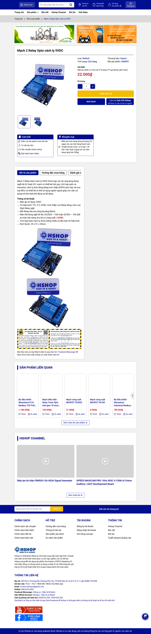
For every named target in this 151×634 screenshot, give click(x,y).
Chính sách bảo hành (24, 530)
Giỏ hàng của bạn (85, 534)
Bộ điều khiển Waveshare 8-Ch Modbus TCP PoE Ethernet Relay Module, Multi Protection (27, 402)
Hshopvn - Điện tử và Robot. (44, 595)
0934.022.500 (57, 598)
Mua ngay (91, 102)
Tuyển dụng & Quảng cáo (119, 538)
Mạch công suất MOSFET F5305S (74, 401)
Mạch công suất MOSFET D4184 (97, 401)
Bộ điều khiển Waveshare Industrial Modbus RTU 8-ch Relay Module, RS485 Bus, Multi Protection (122, 402)
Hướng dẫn (103, 5)
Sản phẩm (32, 12)
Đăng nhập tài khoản (86, 530)
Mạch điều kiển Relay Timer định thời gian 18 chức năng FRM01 (50, 402)
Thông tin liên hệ (53, 530)
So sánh (32, 414)
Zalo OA (53, 352)
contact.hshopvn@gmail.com (32, 587)
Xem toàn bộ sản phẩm (75, 422)
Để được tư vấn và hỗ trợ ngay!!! (120, 101)
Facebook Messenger (67, 352)
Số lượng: (81, 81)
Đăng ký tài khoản (85, 526)
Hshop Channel (59, 12)
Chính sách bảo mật (23, 538)
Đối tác (72, 12)
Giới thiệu (83, 12)
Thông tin (90, 5)
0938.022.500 (44, 598)
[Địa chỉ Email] (38, 509)
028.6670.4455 (27, 589)
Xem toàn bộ (75, 495)
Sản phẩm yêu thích (55, 534)
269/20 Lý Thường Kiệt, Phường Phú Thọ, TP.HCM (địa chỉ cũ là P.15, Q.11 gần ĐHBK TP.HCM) (59, 581)
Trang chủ (19, 12)
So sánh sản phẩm (54, 538)
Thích (22, 414)
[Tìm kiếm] (77, 4)
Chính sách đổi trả (22, 534)
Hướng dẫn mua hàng (56, 526)
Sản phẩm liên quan (35, 367)
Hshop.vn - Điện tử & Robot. (44, 592)
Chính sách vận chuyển (25, 526)
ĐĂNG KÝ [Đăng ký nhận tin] (57, 509)
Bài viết (44, 12)
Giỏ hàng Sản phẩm (118, 5)
